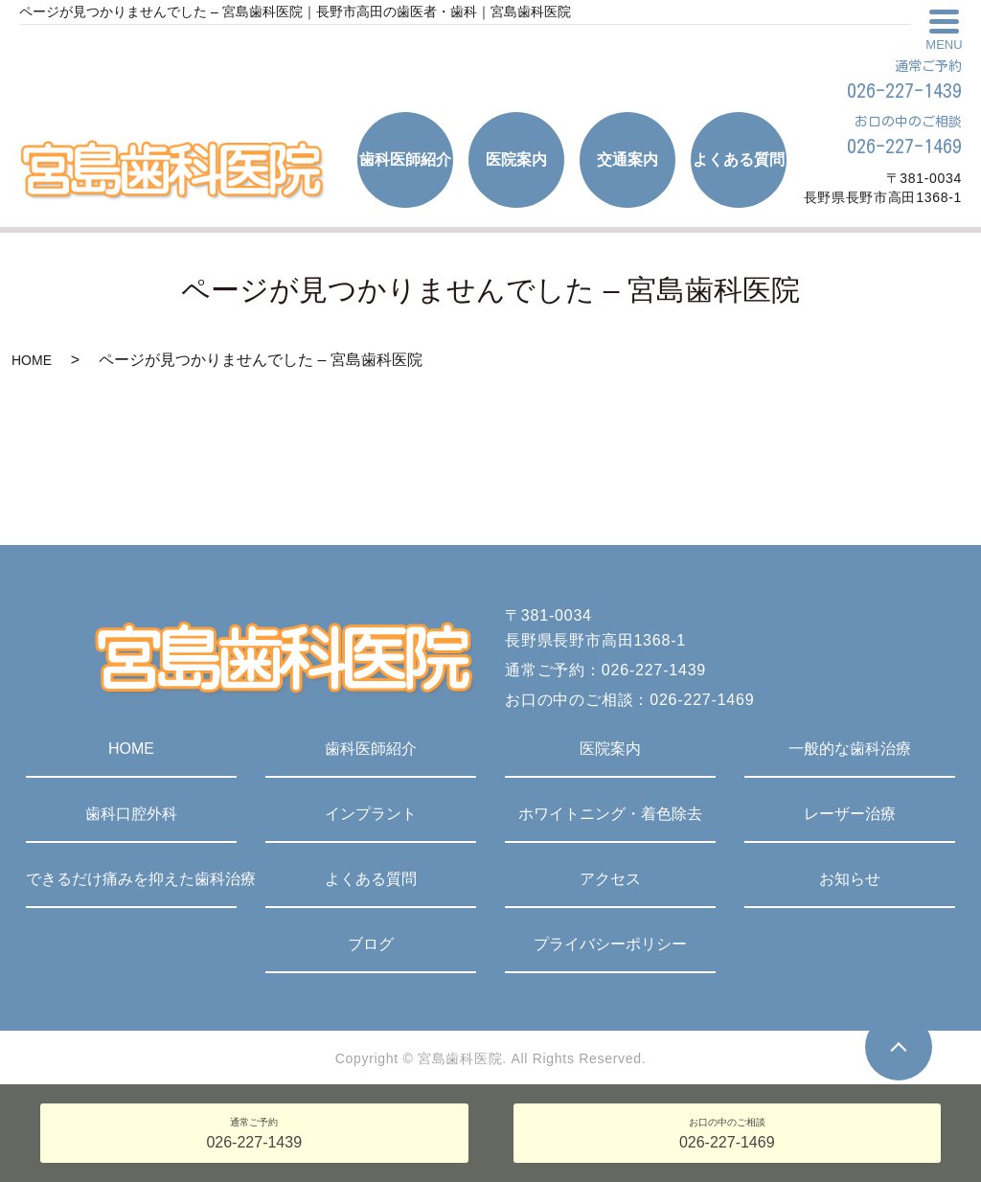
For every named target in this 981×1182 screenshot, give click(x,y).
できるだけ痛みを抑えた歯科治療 (131, 879)
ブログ (371, 944)
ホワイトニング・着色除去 (610, 814)
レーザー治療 (850, 814)
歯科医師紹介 (371, 748)
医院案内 (610, 748)
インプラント (371, 814)
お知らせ (849, 879)
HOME (31, 360)
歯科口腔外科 (131, 814)
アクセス (610, 879)
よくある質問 (371, 879)
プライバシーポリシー (610, 944)
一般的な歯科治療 (849, 748)
